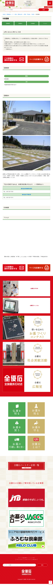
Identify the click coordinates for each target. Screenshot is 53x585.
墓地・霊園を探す (18, 14)
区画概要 (33, 23)
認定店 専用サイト (25, 557)
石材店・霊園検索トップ (8, 14)
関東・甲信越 (27, 14)
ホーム (20, 557)
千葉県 (32, 14)
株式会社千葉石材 (26, 194)
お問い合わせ (28, 5)
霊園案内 (20, 23)
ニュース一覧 (32, 557)
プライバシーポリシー (19, 559)
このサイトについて (28, 559)
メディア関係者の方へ (48, 7)
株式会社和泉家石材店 (26, 188)
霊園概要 (8, 23)
